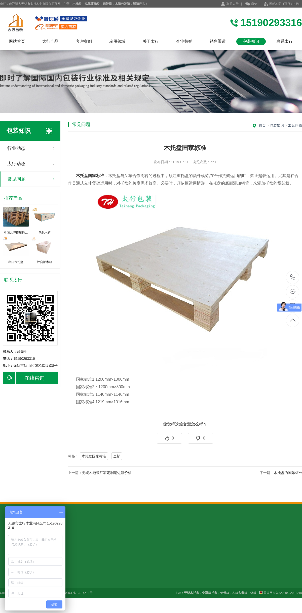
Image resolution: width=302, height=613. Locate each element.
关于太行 (151, 41)
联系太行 (232, 4)
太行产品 (50, 41)
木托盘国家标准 (94, 456)
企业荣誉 (184, 41)
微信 (251, 4)
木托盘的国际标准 (288, 473)
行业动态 (16, 148)
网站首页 (17, 41)
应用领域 (117, 41)
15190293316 (292, 277)
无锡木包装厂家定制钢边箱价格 (106, 473)
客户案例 (84, 41)
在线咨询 (24, 378)
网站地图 (275, 4)
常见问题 (17, 179)
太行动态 (16, 163)
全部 (116, 456)
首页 (262, 125)
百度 (287, 4)
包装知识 (251, 41)
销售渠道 (218, 41)
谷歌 (296, 4)
